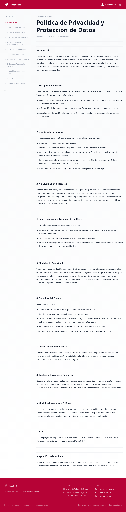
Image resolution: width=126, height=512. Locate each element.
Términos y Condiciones (104, 489)
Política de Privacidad (103, 492)
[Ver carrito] (120, 4)
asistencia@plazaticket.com (75, 489)
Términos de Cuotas (103, 496)
